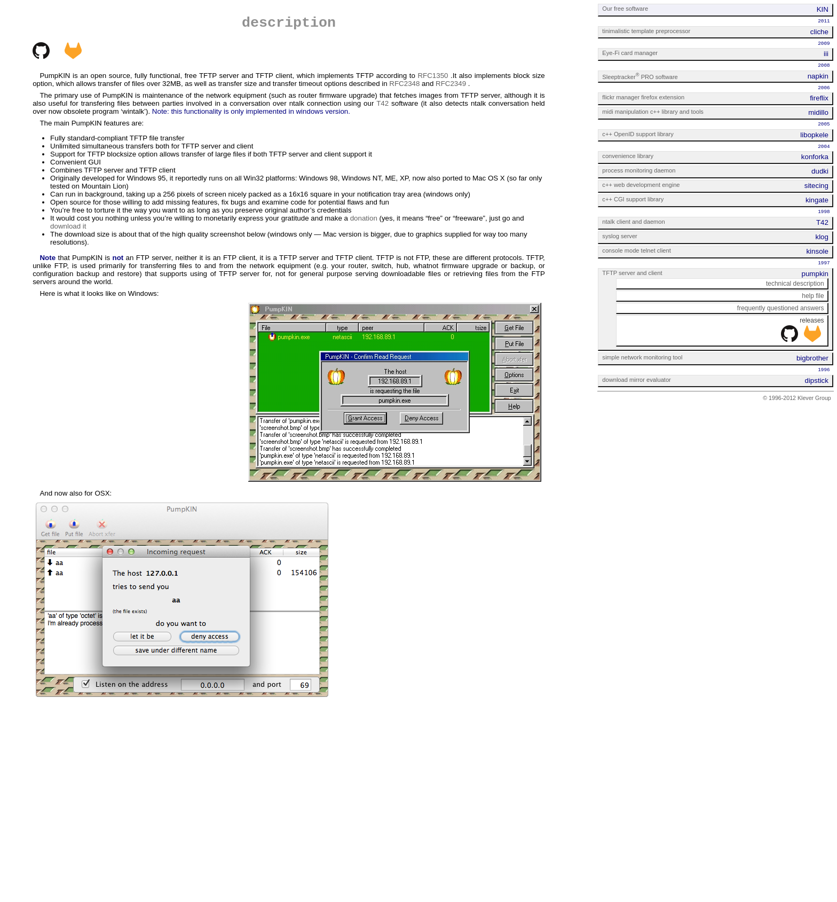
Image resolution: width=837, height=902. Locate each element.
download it (68, 226)
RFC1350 (432, 76)
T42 (382, 103)
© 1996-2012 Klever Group (797, 398)
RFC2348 (404, 84)
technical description (795, 283)
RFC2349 (451, 84)
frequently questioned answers (780, 308)
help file (813, 296)
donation (363, 218)
